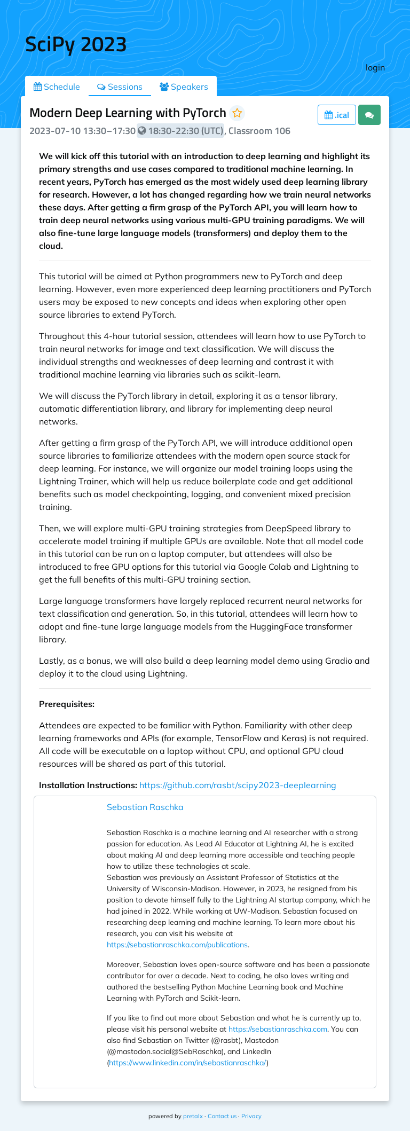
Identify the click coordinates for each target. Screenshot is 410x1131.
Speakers (184, 86)
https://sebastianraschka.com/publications (177, 944)
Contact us (222, 1116)
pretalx (193, 1116)
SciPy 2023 (76, 43)
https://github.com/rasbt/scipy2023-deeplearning (237, 785)
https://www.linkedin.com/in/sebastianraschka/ (187, 1062)
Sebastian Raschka (145, 807)
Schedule (57, 86)
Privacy (251, 1116)
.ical (337, 114)
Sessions (120, 86)
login (375, 67)
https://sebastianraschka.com (277, 1029)
